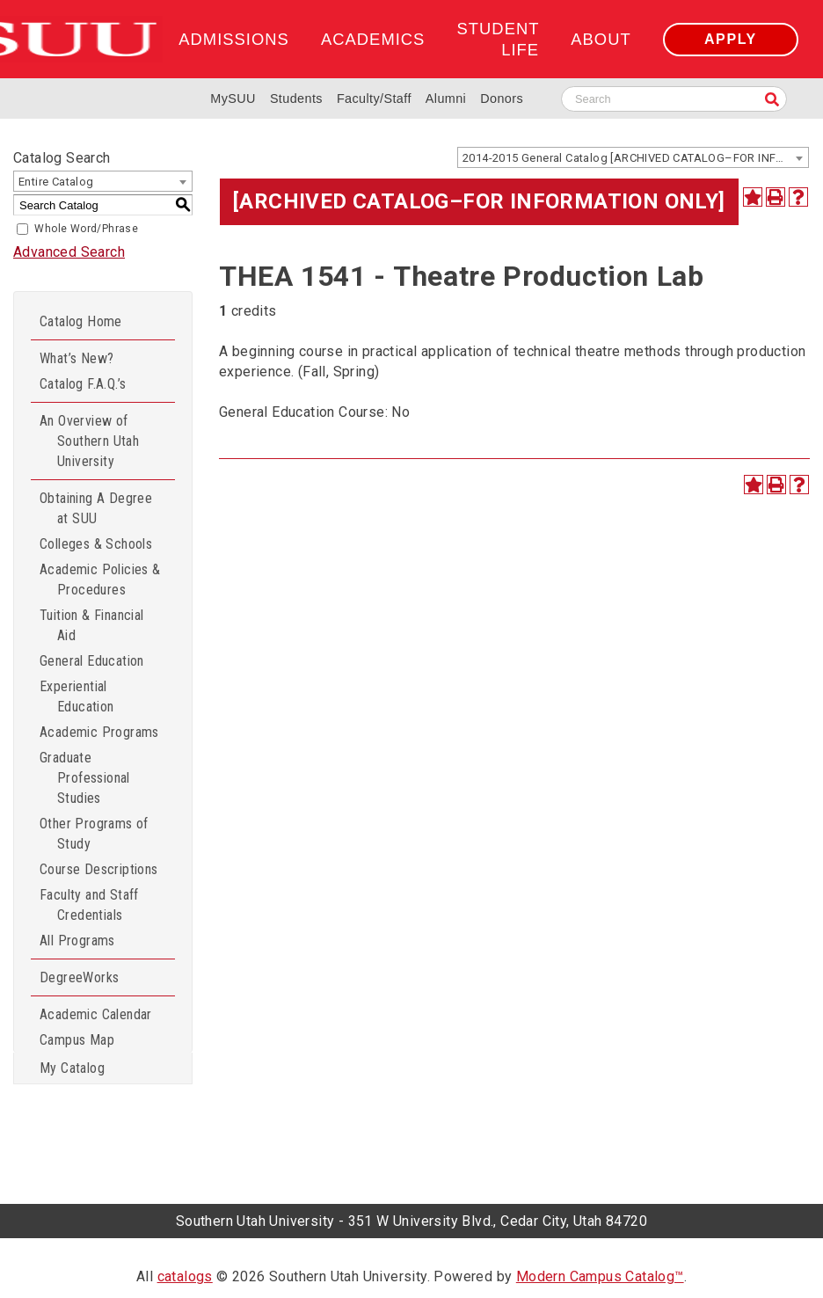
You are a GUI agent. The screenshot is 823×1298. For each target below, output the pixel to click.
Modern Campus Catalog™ (600, 1276)
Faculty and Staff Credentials (89, 904)
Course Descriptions (99, 869)
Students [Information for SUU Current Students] (296, 98)
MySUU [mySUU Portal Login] (233, 98)
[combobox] (633, 157)
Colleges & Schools (96, 544)
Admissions (233, 39)
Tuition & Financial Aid (92, 625)
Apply (730, 39)
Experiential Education (77, 696)
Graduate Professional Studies (85, 777)
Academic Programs (99, 732)
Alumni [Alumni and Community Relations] (446, 98)
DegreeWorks (79, 977)
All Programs (77, 940)
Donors (501, 98)
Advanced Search (69, 252)
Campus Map (77, 1040)
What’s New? (76, 358)
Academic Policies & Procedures (100, 579)
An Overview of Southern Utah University (89, 441)
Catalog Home (81, 321)
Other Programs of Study (94, 833)
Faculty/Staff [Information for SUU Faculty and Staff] (374, 98)
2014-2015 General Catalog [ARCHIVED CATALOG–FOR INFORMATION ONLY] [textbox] (635, 157)
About (600, 39)
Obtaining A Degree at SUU (96, 508)
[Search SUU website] (674, 99)
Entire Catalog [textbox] (56, 181)
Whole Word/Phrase (86, 228)
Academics (373, 39)
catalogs (185, 1276)
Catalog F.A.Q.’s (83, 384)
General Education (92, 661)
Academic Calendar (96, 1014)
